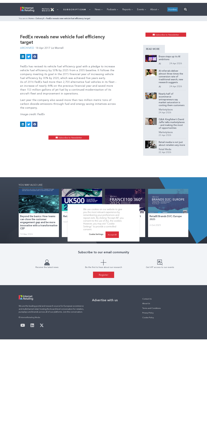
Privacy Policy (148, 420)
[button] (185, 45)
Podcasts (112, 45)
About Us (146, 411)
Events (141, 45)
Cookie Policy (148, 425)
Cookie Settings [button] (96, 234)
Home (31, 54)
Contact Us (147, 406)
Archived (27, 91)
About (154, 45)
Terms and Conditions (151, 416)
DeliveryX (40, 54)
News (98, 45)
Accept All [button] (112, 234)
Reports (127, 45)
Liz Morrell (57, 91)
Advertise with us (105, 408)
